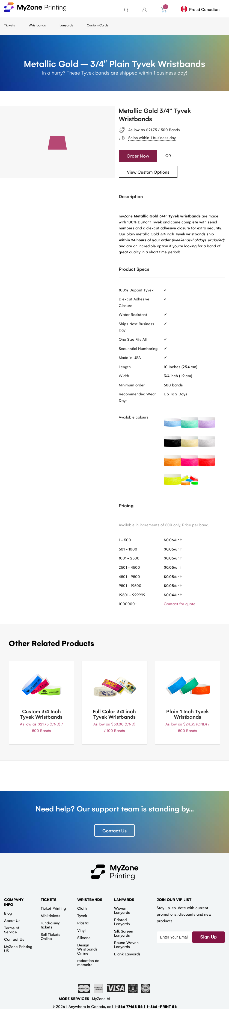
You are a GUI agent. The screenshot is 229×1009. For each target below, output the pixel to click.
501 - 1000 (128, 548)
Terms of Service (11, 929)
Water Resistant (133, 314)
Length (125, 366)
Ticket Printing (53, 908)
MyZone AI (101, 998)
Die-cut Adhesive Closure (134, 302)
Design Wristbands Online (87, 948)
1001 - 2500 (129, 557)
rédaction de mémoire (88, 962)
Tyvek (82, 915)
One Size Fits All (133, 339)
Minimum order (132, 384)
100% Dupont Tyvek (136, 289)
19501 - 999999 (132, 594)
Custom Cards (97, 25)
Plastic (83, 922)
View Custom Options (148, 172)
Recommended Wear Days (137, 397)
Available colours (133, 416)
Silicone (84, 937)
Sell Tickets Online (50, 936)
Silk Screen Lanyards (123, 932)
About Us (12, 920)
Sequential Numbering (138, 348)
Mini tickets (50, 915)
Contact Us (114, 830)
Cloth (82, 908)
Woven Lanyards (122, 910)
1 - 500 (125, 539)
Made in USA (130, 357)
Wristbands (37, 25)
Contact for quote (179, 603)
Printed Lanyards (122, 921)
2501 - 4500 (129, 567)
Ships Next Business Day (136, 327)
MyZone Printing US (18, 948)
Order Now (138, 156)
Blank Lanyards (127, 953)
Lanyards (66, 25)
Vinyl (81, 930)
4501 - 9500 (129, 576)
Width (124, 375)
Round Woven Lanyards (126, 944)
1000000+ (128, 603)
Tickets (9, 25)
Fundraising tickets (50, 924)
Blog (8, 912)
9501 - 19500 (130, 585)
